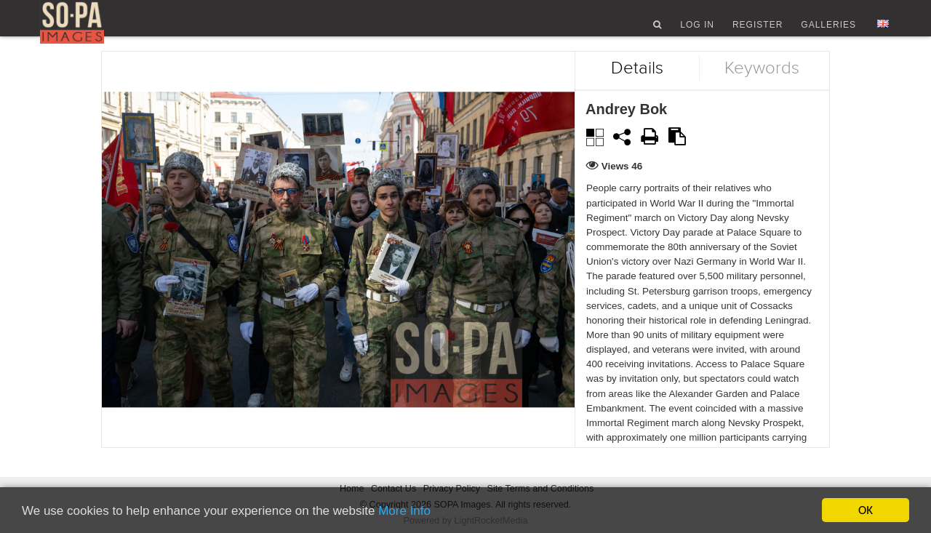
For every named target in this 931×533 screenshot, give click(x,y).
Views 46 (622, 188)
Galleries (828, 31)
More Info (404, 511)
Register (757, 31)
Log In (697, 31)
